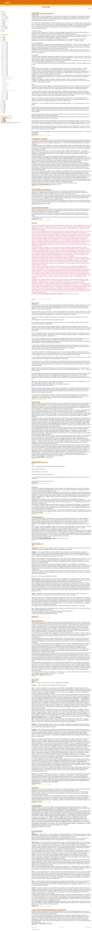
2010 (3, 110)
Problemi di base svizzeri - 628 (39, 462)
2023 (3, 38)
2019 (3, 101)
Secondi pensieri (36, 484)
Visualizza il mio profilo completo (6, 123)
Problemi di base (3, 25)
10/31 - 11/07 (5, 48)
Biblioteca (35, 458)
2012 (3, 108)
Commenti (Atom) (38, 929)
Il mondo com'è (36, 514)
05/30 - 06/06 (5, 67)
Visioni (2, 30)
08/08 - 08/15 (5, 58)
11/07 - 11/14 (5, 47)
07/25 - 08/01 (5, 60)
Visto (1, 31)
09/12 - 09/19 (5, 54)
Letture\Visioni (3, 22)
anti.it (7, 2)
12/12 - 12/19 (5, 43)
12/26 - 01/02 (5, 41)
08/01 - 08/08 (5, 59)
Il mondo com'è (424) (37, 831)
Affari (35, 802)
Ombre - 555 (35, 303)
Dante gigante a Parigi (37, 620)
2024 (3, 37)
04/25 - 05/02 (5, 71)
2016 (3, 104)
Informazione (37, 802)
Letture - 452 (35, 679)
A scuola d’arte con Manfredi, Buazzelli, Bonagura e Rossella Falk (49, 909)
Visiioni (2, 29)
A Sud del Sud (3, 12)
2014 (3, 106)
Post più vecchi (88, 927)
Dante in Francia (36, 402)
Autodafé (2, 14)
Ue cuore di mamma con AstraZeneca (41, 189)
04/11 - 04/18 (5, 73)
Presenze (2, 24)
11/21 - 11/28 (5, 45)
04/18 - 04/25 (5, 72)
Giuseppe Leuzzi (10, 117)
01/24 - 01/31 (5, 97)
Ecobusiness (35, 787)
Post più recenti (34, 927)
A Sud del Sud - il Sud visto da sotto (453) (42, 13)
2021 (3, 40)
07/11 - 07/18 (5, 62)
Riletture (2, 26)
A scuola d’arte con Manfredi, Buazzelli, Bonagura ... (9, 90)
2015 (3, 105)
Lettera (2, 20)
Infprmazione (3, 19)
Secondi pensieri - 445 (37, 544)
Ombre (41, 802)
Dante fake (34, 223)
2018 (3, 102)
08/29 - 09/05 (5, 56)
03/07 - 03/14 (5, 92)
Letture (2, 21)
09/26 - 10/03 (5, 52)
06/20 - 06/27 (5, 64)
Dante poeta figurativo (37, 517)
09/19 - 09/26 (5, 53)
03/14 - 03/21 (5, 91)
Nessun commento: (46, 185)
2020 (3, 100)
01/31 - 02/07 (5, 96)
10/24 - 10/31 (5, 49)
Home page (61, 927)
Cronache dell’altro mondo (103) (40, 207)
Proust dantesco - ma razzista (39, 138)
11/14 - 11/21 (5, 46)
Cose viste (2, 15)
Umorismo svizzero (37, 805)
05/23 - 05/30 (5, 68)
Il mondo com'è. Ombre (4, 17)
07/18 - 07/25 (5, 61)
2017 (3, 103)
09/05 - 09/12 (5, 55)
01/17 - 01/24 (5, 98)
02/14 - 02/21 (5, 94)
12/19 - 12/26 (5, 42)
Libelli (2, 23)
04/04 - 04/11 (5, 74)
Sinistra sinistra (3, 28)
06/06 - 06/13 (5, 66)
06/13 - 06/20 (5, 65)
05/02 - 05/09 (5, 70)
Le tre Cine (34, 487)
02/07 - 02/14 (5, 95)
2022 (3, 39)
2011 (3, 109)
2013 (3, 107)
